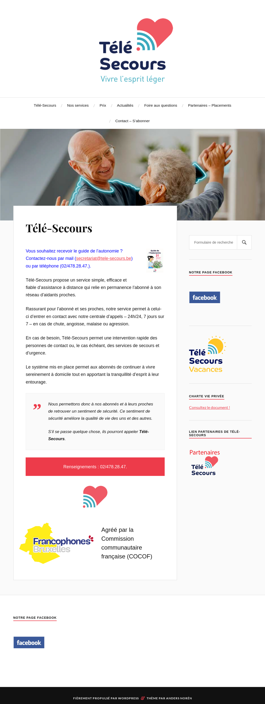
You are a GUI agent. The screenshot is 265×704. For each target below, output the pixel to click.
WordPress (128, 698)
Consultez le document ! (209, 407)
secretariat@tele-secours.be (103, 258)
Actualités (125, 105)
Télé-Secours (45, 105)
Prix (103, 105)
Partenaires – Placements (209, 105)
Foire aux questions (160, 105)
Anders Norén (179, 698)
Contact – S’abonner (132, 121)
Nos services (78, 105)
